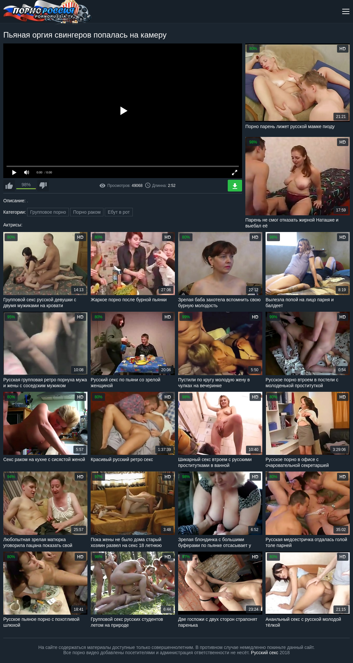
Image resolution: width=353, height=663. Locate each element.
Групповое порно (48, 212)
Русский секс (264, 652)
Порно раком (86, 212)
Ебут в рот (119, 212)
